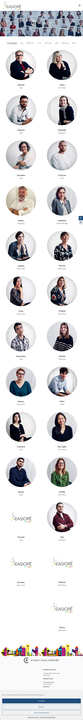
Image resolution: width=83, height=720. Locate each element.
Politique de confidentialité (47, 717)
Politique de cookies (33, 717)
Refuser (41, 707)
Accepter (41, 701)
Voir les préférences (41, 713)
